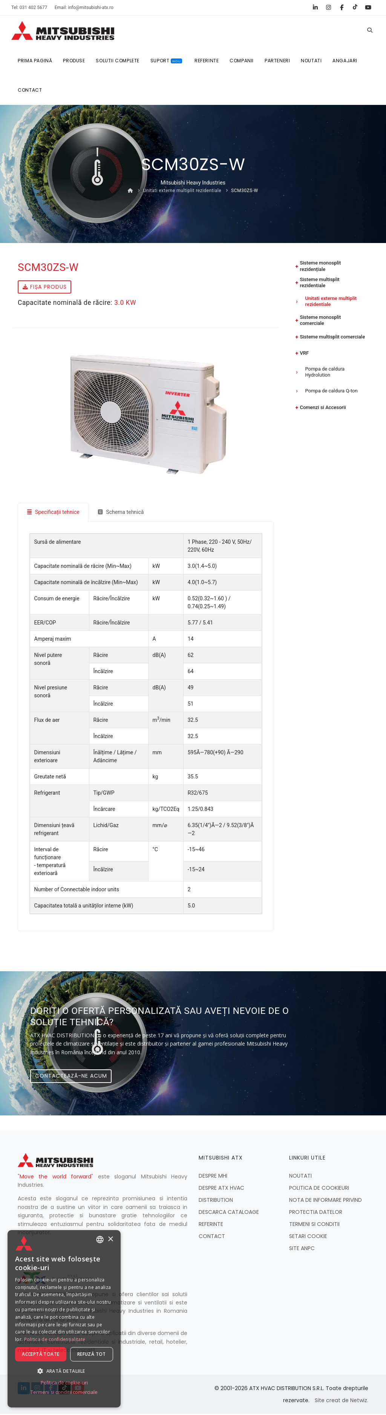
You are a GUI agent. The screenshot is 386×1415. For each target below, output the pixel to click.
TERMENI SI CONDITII (314, 1225)
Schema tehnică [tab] (121, 513)
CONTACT (30, 91)
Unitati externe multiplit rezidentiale (182, 191)
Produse (73, 61)
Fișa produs (45, 288)
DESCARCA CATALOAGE (229, 1213)
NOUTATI (310, 61)
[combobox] (100, 1240)
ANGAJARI (344, 61)
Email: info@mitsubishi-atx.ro (84, 7)
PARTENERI (276, 61)
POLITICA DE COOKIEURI (319, 1189)
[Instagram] (328, 7)
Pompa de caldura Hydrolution (325, 366)
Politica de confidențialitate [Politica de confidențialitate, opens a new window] (55, 1340)
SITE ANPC (302, 1249)
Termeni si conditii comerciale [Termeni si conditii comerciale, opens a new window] (64, 1392)
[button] (64, 1371)
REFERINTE (206, 61)
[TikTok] (354, 7)
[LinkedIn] (315, 7)
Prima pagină (34, 61)
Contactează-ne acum (71, 1077)
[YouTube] (368, 7)
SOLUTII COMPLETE (117, 61)
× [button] (110, 1239)
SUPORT (165, 61)
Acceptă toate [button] (40, 1354)
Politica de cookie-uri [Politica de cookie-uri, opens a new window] (64, 1383)
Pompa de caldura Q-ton (331, 383)
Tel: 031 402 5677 (29, 7)
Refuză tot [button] (91, 1354)
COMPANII (241, 61)
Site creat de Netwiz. (341, 1401)
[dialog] (64, 1318)
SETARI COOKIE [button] (308, 1237)
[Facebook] (341, 7)
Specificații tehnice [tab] (53, 513)
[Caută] (370, 30)
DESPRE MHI (213, 1177)
